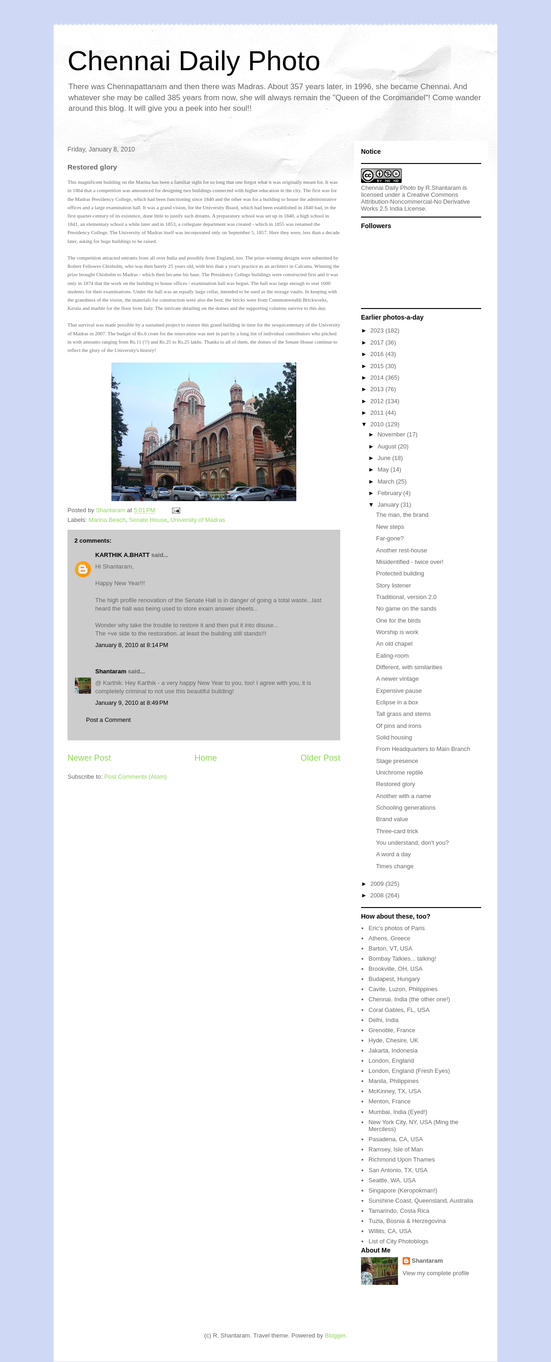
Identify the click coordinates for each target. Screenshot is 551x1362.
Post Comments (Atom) (135, 776)
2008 (378, 895)
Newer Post (89, 758)
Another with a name (403, 796)
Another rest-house (401, 550)
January (389, 504)
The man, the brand (402, 514)
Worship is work (397, 632)
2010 (378, 424)
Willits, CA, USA (389, 1231)
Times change (394, 866)
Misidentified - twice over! (409, 561)
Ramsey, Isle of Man (395, 1149)
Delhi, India (383, 1020)
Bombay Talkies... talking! (402, 958)
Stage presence (397, 760)
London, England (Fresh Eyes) (409, 1070)
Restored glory (395, 784)
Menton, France (389, 1101)
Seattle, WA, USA (392, 1180)
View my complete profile (436, 1273)
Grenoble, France (391, 1030)
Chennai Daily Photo (193, 60)
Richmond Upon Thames (401, 1159)
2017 (378, 342)
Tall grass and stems (403, 713)
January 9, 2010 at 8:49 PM (131, 702)
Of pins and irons (398, 725)
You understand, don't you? (412, 842)
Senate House (148, 519)
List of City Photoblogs (398, 1241)
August (388, 446)
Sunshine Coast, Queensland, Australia (420, 1200)
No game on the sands (406, 608)
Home (206, 758)
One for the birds (398, 620)
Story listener (393, 585)
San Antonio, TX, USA (398, 1170)
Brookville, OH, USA (395, 968)
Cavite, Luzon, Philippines (403, 989)
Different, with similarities (409, 667)
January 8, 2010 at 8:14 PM (131, 645)
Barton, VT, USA (390, 948)
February (391, 493)
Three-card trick (397, 831)
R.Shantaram (443, 187)
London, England (391, 1060)
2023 (378, 330)
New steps (390, 526)
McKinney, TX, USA (394, 1091)
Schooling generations (405, 807)
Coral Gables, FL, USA (398, 1009)
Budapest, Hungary (394, 978)
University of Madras (198, 519)
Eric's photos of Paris (396, 928)
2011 (378, 412)
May (384, 469)
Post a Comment (108, 719)
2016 (378, 354)
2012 (378, 401)
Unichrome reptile (399, 772)
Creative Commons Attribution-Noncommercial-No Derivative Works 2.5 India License (415, 201)
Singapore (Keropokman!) (402, 1190)
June (385, 457)
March (387, 481)
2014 (378, 377)
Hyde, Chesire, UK (393, 1040)
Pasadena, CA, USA (395, 1139)
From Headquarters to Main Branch (423, 748)
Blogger (335, 1335)
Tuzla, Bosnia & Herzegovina (407, 1220)
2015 (378, 366)
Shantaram (110, 671)
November (392, 434)
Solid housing (394, 737)
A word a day (393, 854)
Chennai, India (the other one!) (409, 999)
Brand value (392, 819)
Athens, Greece (389, 938)
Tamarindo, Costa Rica (398, 1210)
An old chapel (394, 643)
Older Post (320, 758)
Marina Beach (107, 519)
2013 (378, 389)
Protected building (400, 573)
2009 (378, 883)
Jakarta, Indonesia (392, 1050)
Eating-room (392, 655)
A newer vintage (397, 678)
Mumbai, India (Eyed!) (397, 1111)
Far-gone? (390, 538)
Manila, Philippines (393, 1080)
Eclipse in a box (397, 702)
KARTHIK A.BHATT (122, 554)
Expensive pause (399, 690)
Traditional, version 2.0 (406, 596)
